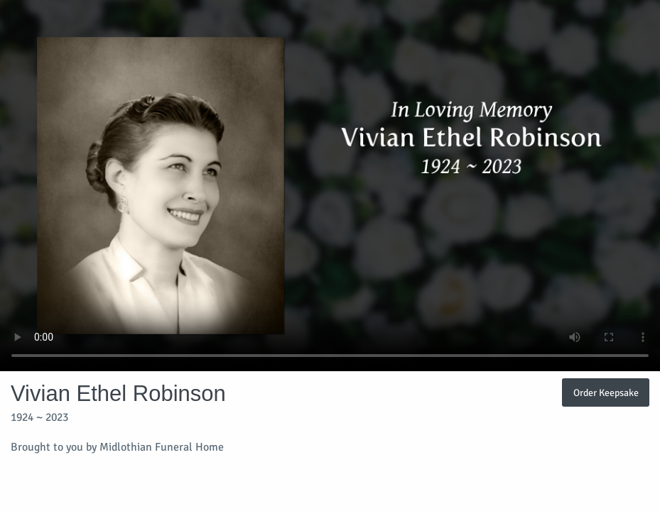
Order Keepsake (606, 392)
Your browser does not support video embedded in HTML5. (330, 185)
